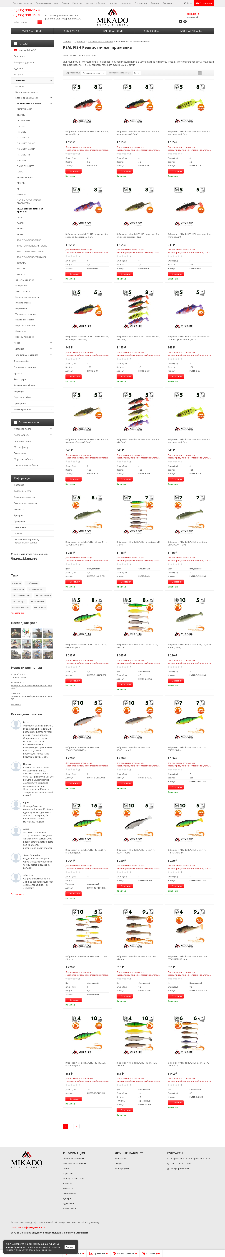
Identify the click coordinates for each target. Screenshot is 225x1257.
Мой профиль (122, 1168)
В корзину (73, 171)
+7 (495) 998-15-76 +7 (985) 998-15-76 (26, 12)
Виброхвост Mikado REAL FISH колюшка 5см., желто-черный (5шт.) (189, 441)
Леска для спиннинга (21, 595)
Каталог (21, 43)
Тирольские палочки (25, 314)
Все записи (16, 704)
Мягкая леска (40, 607)
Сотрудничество (23, 490)
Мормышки (21, 308)
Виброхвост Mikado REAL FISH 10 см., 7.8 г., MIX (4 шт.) (137, 1064)
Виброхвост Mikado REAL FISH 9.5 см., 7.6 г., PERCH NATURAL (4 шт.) (188, 958)
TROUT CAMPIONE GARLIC (29, 240)
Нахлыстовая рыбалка (26, 465)
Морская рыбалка (191, 30)
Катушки (18, 74)
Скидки (65, 3)
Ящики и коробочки (24, 385)
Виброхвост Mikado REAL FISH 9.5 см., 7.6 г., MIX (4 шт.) (137, 958)
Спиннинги (19, 56)
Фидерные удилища (24, 62)
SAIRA (19, 217)
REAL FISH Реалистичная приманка (30, 210)
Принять (69, 1247)
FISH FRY (21, 126)
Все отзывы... (18, 894)
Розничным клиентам (47, 3)
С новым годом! (18, 677)
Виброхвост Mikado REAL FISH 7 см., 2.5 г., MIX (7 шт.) (138, 543)
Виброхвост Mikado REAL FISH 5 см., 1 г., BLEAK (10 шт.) (136, 851)
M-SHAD (21, 183)
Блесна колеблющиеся (26, 92)
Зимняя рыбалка (22, 409)
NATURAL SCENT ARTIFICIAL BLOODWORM (29, 201)
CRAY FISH (21, 114)
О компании (141, 3)
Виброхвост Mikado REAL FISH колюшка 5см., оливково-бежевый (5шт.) (87, 441)
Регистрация (204, 3)
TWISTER (21, 268)
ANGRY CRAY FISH (25, 109)
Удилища (18, 68)
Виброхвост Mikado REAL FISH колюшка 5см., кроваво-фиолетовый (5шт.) (189, 338)
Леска (17, 342)
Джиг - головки (22, 291)
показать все (17, 612)
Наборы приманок (24, 336)
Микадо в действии (95, 3)
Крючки (18, 373)
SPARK (20, 234)
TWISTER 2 (22, 274)
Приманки (19, 80)
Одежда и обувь (22, 397)
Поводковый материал (26, 354)
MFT (19, 188)
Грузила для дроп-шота (27, 297)
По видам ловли (26, 422)
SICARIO (21, 228)
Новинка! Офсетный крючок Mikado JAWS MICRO (31, 687)
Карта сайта (69, 1208)
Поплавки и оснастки (25, 367)
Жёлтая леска (18, 589)
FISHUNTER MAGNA (26, 149)
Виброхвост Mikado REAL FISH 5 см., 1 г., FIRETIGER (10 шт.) (187, 851)
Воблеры (19, 86)
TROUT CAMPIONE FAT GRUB (30, 251)
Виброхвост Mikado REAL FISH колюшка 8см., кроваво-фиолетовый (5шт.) (87, 235)
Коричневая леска (37, 589)
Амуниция (19, 391)
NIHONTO (21, 194)
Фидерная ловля (32, 30)
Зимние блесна (23, 302)
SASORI (20, 223)
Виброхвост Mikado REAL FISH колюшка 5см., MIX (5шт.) (138, 441)
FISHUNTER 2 (23, 137)
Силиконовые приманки (28, 103)
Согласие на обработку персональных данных (26, 541)
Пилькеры (20, 331)
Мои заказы (121, 1158)
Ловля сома (151, 30)
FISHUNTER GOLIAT (26, 143)
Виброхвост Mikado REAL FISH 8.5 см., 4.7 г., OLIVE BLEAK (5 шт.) (86, 543)
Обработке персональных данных (34, 1249)
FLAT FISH (21, 160)
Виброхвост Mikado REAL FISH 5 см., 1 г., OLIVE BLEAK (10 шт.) (189, 646)
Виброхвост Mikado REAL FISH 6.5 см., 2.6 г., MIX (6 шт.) (188, 1064)
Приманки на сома (24, 319)
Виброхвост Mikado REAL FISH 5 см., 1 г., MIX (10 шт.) (86, 958)
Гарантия (77, 3)
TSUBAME (21, 262)
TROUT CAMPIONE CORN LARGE (31, 257)
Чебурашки (21, 285)
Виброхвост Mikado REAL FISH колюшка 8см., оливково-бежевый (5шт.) (138, 235)
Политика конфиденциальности (28, 1227)
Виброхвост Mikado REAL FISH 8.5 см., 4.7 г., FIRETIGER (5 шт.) (86, 646)
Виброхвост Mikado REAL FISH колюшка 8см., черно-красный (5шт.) (138, 133)
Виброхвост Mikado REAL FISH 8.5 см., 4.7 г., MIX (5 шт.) (137, 646)
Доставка (19, 484)
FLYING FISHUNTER (25, 166)
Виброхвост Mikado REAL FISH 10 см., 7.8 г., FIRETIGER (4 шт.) (85, 1064)
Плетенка (19, 348)
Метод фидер (21, 447)
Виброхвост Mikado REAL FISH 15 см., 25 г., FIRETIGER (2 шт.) (85, 851)
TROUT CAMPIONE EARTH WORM (32, 245)
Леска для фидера (43, 595)
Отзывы (18, 533)
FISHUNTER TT (23, 154)
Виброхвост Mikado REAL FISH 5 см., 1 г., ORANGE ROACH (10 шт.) (84, 749)
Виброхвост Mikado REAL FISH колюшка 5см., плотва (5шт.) (189, 235)
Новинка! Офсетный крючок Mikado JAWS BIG (31, 697)
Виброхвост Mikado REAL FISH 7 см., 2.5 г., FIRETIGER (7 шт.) (187, 749)
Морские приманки (25, 325)
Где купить (168, 3)
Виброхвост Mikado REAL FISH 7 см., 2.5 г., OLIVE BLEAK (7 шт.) (187, 543)
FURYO (20, 171)
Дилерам (154, 3)
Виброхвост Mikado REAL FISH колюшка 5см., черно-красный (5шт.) (87, 338)
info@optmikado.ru (180, 1168)
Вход (188, 3)
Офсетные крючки (24, 279)
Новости (113, 3)
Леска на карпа (18, 601)
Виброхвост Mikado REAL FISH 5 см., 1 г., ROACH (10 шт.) (136, 749)
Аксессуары (20, 379)
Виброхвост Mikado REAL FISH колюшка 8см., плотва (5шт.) (87, 133)
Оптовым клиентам (22, 3)
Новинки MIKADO (25, 50)
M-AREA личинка (25, 177)
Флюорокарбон (22, 360)
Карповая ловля (113, 30)
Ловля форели (72, 30)
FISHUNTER (22, 131)
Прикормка (20, 403)
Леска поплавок (37, 601)
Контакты (126, 3)
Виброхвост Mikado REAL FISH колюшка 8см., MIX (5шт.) (138, 338)
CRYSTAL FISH (23, 120)
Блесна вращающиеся (26, 97)
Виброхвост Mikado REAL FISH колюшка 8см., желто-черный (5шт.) (189, 133)
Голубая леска (32, 583)
